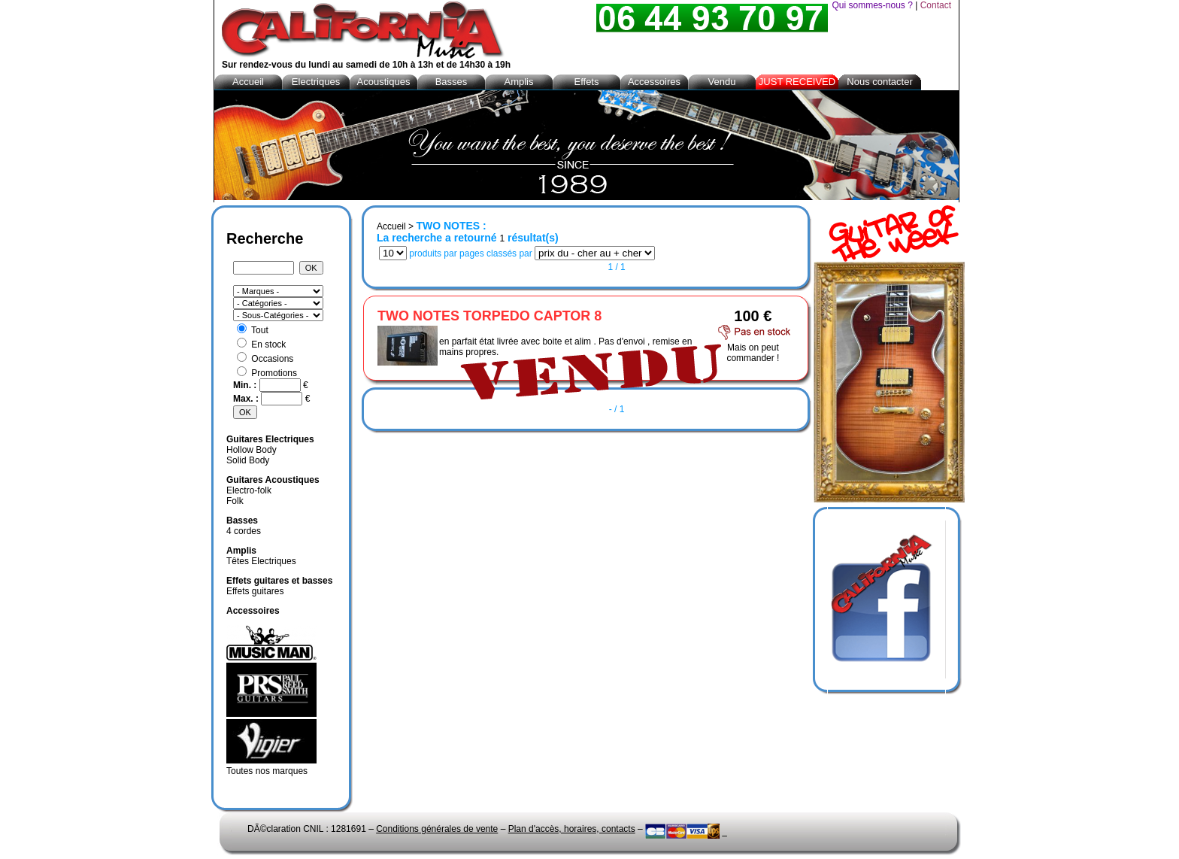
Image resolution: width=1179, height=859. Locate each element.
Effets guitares (255, 591)
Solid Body (247, 460)
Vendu (722, 81)
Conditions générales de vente (437, 829)
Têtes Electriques (261, 561)
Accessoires (654, 81)
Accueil (391, 226)
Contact (935, 5)
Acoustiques (384, 81)
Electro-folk (248, 490)
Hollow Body (251, 450)
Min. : (246, 385)
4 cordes (243, 531)
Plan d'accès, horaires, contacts (571, 829)
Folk (235, 501)
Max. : (247, 398)
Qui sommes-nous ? (872, 5)
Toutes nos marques (267, 771)
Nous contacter (879, 81)
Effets (586, 81)
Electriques (316, 81)
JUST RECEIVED (797, 81)
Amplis (518, 81)
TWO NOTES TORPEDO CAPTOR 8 (489, 315)
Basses (451, 81)
